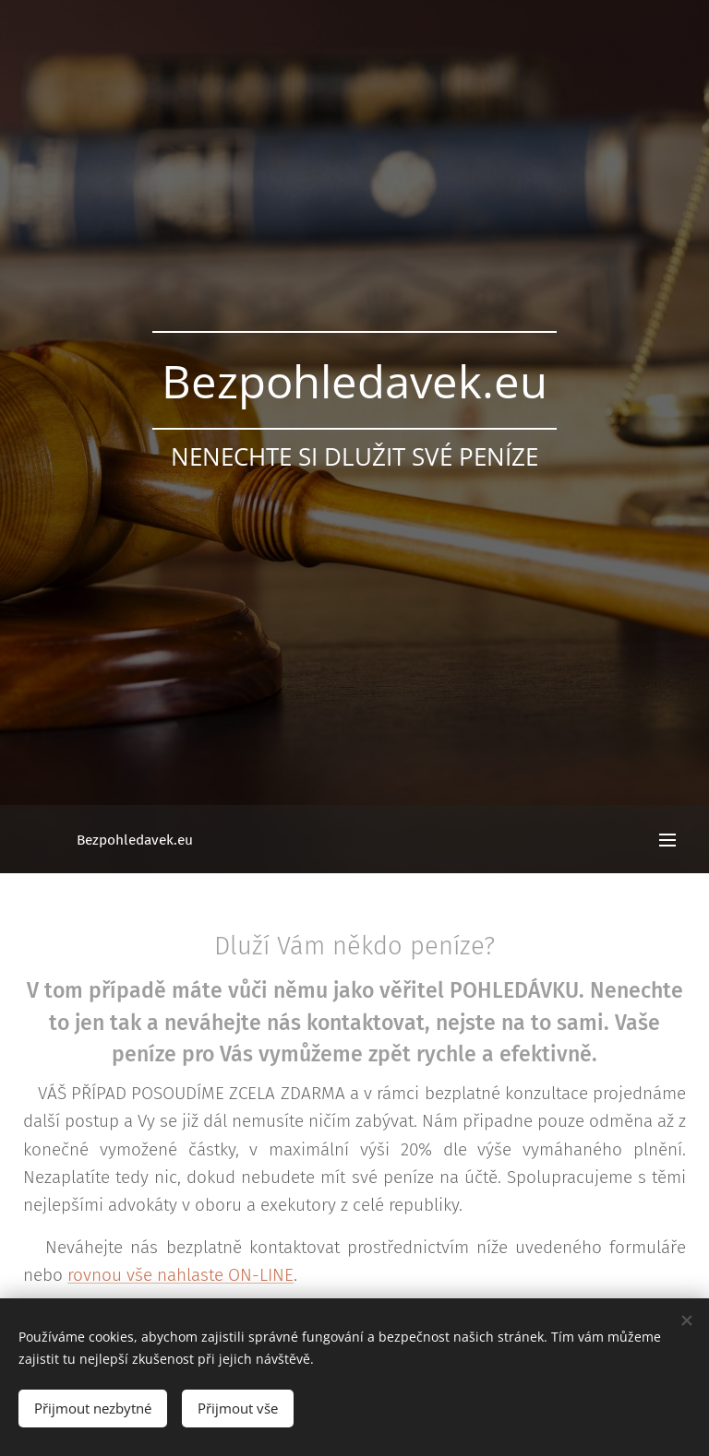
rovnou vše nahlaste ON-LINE (180, 1275)
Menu (667, 840)
